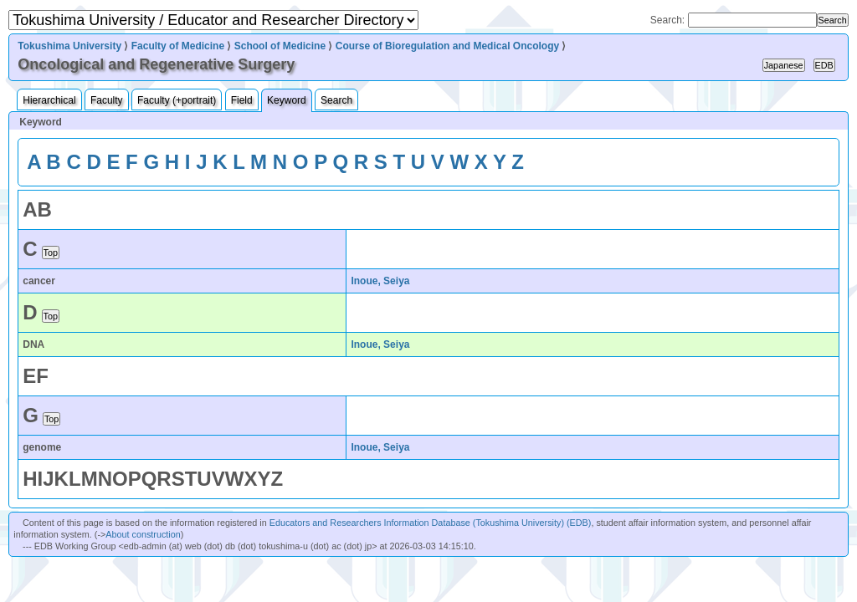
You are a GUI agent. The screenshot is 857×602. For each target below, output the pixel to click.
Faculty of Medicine (177, 46)
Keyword (286, 100)
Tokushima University (69, 46)
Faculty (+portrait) (176, 100)
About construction (142, 534)
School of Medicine (280, 46)
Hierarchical (49, 100)
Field (242, 100)
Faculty (106, 100)
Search (336, 100)
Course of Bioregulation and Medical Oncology (447, 46)
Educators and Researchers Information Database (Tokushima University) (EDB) (430, 523)
